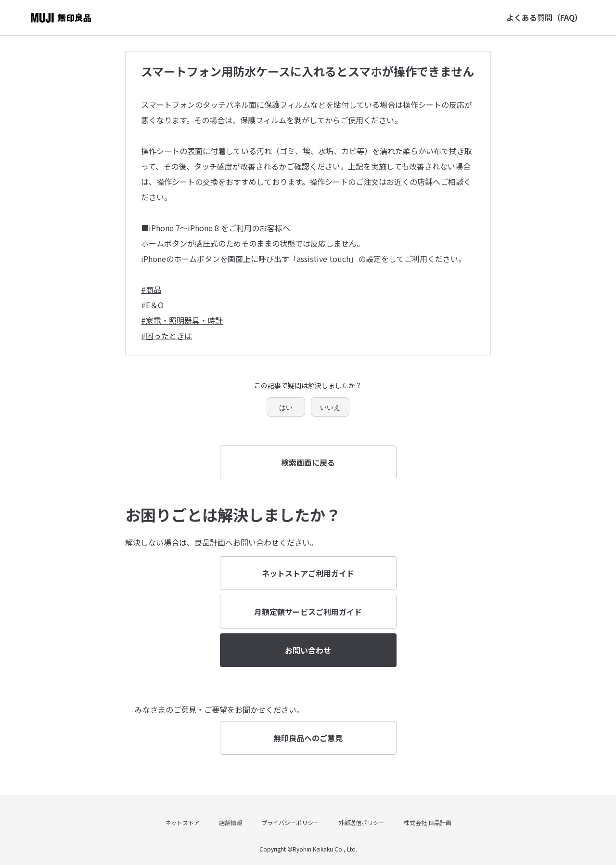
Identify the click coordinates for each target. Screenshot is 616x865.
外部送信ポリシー (361, 822)
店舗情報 (230, 822)
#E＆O (152, 305)
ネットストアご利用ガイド (308, 573)
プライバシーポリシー (290, 822)
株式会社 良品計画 (427, 822)
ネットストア (182, 822)
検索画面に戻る (308, 462)
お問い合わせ (308, 650)
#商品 (151, 289)
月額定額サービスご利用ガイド (308, 611)
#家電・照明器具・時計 (182, 320)
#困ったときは (166, 335)
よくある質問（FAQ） (544, 17)
